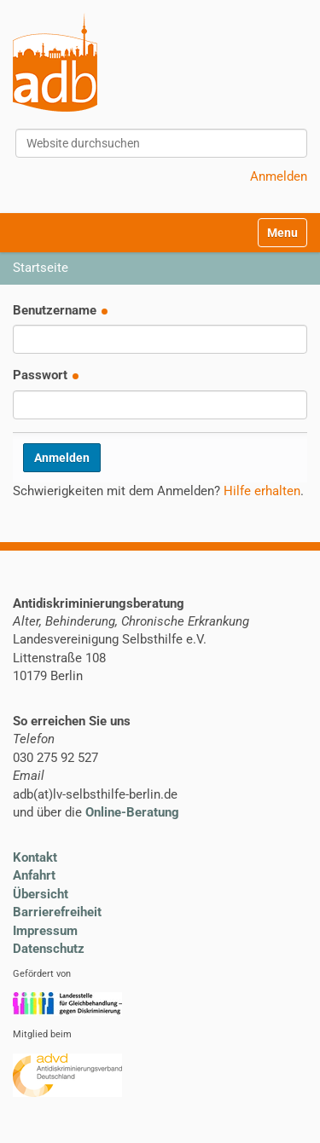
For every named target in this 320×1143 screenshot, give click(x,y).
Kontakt (35, 857)
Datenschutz (48, 948)
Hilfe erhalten (262, 491)
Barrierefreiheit (57, 912)
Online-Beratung (132, 812)
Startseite (40, 267)
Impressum (45, 930)
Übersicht (40, 894)
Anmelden (278, 176)
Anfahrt (34, 875)
